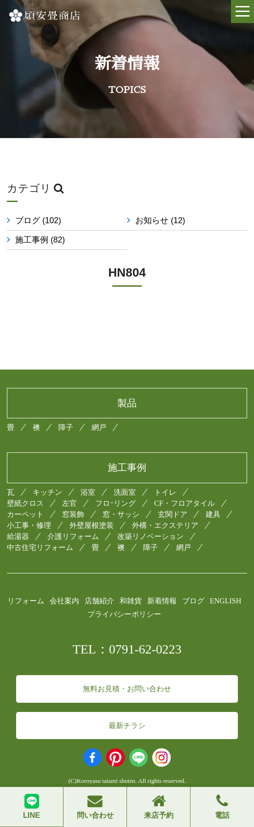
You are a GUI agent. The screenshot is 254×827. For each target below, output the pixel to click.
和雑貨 (131, 601)
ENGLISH (225, 601)
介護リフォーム (73, 536)
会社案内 (64, 601)
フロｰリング (115, 503)
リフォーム (25, 601)
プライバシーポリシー (124, 614)
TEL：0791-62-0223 (127, 649)
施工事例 (40, 239)
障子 (65, 427)
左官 (69, 503)
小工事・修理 (29, 525)
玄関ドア (172, 514)
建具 (213, 514)
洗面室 (125, 492)
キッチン (47, 492)
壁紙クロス (25, 503)
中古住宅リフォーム (40, 547)
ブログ (38, 220)
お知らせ (165, 220)
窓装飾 (73, 514)
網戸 (99, 427)
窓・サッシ (121, 514)
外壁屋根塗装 (91, 525)
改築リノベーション (150, 536)
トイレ (165, 492)
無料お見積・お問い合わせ (127, 689)
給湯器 (18, 536)
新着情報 (162, 601)
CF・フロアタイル (184, 503)
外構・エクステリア (165, 525)
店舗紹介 (99, 601)
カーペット (25, 514)
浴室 (88, 492)
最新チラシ (127, 725)
